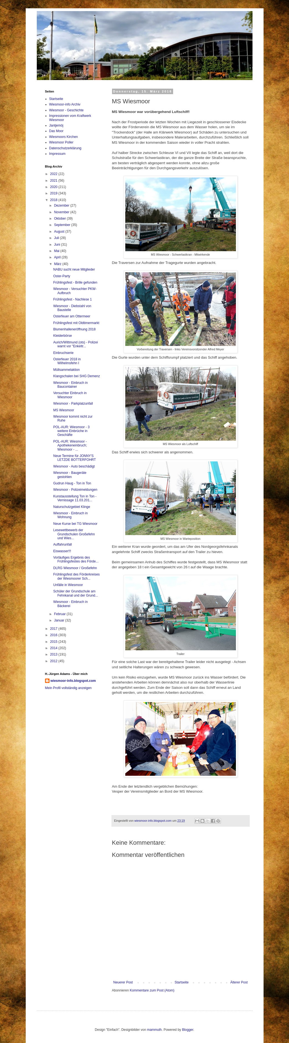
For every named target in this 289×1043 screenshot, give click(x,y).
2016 (54, 635)
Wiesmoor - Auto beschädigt (74, 466)
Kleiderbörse (62, 336)
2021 (54, 181)
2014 (54, 648)
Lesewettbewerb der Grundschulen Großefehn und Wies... (74, 534)
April (57, 257)
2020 (54, 187)
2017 (54, 629)
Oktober (60, 218)
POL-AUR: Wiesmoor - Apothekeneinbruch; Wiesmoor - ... (70, 445)
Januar (59, 620)
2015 (54, 642)
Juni (57, 244)
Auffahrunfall (62, 544)
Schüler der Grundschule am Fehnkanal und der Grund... (75, 593)
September (62, 225)
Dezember (62, 205)
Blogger (187, 1030)
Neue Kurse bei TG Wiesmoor (75, 524)
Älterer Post (239, 982)
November (62, 212)
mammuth (154, 1030)
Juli (57, 238)
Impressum (57, 154)
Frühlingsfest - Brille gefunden (75, 282)
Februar (60, 614)
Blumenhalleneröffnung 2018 (74, 329)
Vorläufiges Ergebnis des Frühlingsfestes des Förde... (75, 559)
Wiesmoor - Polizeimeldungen (75, 490)
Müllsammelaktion (66, 370)
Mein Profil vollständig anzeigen (68, 688)
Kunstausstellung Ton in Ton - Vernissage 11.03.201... (74, 498)
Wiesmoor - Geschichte (66, 110)
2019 (54, 193)
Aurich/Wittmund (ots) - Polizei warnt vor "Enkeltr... (75, 344)
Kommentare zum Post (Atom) (152, 990)
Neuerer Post (123, 982)
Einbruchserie (63, 353)
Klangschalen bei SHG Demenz (76, 376)
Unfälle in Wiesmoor (68, 585)
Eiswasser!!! (62, 551)
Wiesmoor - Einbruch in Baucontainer (70, 385)
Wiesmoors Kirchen (63, 137)
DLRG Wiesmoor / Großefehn (75, 568)
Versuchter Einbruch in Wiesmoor (70, 395)
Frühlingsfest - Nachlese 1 (72, 299)
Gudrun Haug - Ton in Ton (72, 483)
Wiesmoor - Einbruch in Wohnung (70, 515)
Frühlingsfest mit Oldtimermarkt (76, 323)
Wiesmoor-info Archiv (64, 104)
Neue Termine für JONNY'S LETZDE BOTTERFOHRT (74, 458)
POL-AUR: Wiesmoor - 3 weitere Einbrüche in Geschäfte (71, 431)
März (58, 264)
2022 (54, 174)
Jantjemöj (56, 125)
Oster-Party (61, 276)
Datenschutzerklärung (65, 148)
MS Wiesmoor (63, 410)
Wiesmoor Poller (61, 142)
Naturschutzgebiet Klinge (71, 507)
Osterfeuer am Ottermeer (71, 316)
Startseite (182, 982)
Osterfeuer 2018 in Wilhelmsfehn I (66, 361)
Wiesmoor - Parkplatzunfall (73, 403)
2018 (54, 200)
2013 (54, 654)
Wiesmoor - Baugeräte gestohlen (69, 475)
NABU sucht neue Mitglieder (74, 269)
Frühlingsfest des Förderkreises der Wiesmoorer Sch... (76, 576)
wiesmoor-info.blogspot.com (73, 681)
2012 (54, 661)
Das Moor (56, 131)
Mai (57, 251)
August (59, 231)
